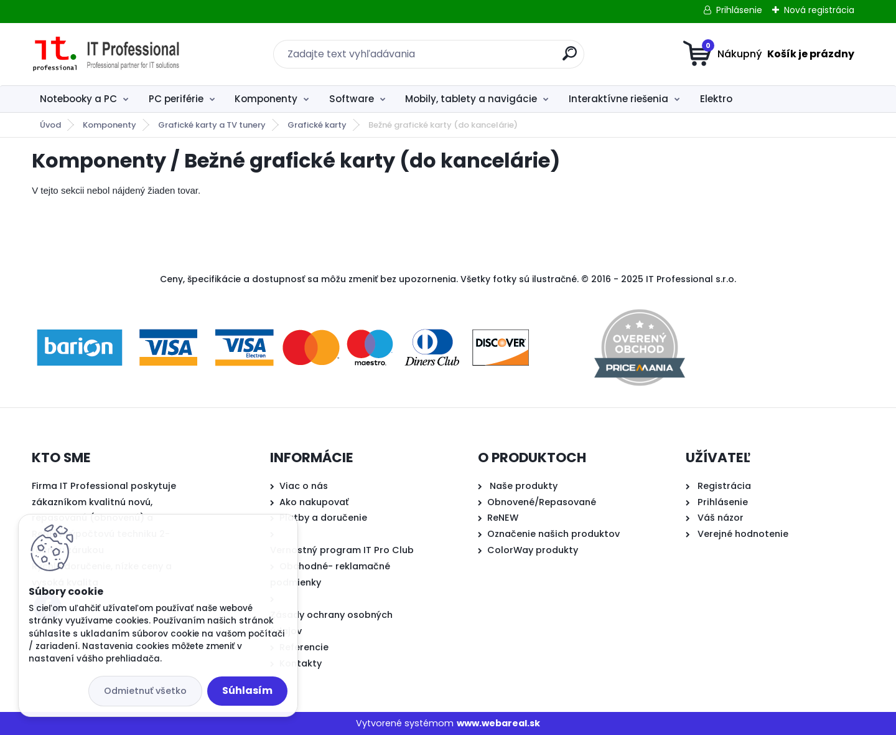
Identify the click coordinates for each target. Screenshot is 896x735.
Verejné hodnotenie (743, 534)
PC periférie (176, 98)
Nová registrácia (819, 10)
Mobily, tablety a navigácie (471, 98)
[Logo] (108, 54)
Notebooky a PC (78, 98)
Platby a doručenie (323, 517)
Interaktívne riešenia (618, 98)
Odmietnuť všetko (145, 691)
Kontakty (300, 663)
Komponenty (266, 98)
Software (351, 98)
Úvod (50, 125)
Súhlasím (247, 690)
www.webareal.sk (498, 723)
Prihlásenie (739, 10)
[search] (569, 58)
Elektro (716, 98)
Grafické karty (317, 125)
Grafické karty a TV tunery (212, 125)
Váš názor (721, 517)
